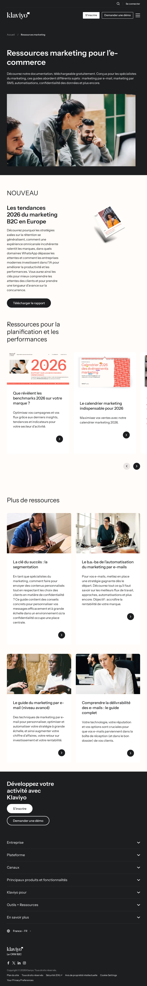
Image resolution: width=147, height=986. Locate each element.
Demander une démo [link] (28, 821)
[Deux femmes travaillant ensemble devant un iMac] (108, 533)
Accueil (11, 34)
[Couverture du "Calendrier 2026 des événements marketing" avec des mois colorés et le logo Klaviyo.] (105, 373)
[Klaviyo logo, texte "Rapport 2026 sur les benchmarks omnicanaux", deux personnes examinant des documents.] (38, 368)
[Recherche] (118, 3)
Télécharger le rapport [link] (29, 303)
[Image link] (39, 674)
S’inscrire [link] (19, 809)
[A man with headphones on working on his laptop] (39, 533)
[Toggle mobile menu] (138, 15)
